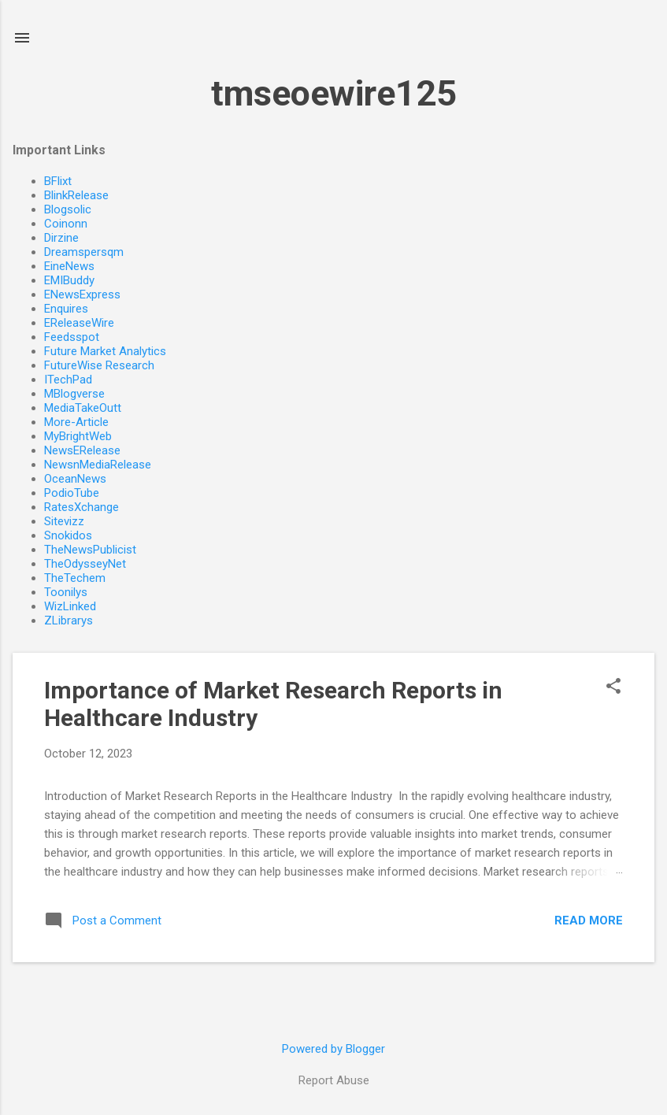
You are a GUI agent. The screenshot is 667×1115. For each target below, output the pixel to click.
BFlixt (58, 181)
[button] (613, 687)
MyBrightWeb (78, 436)
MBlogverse (74, 394)
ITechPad (68, 379)
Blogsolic (67, 209)
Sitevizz (64, 521)
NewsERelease (82, 450)
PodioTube (71, 493)
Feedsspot (71, 337)
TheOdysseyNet (85, 564)
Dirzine (61, 238)
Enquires (66, 309)
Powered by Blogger (333, 1049)
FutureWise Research (99, 365)
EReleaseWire (79, 323)
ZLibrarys (68, 620)
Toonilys (65, 592)
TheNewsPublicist (90, 550)
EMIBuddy (69, 280)
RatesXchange (81, 507)
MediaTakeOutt (82, 408)
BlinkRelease (76, 195)
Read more (588, 920)
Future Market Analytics (105, 351)
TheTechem (75, 578)
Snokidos (68, 535)
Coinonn (65, 224)
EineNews (69, 266)
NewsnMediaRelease (97, 464)
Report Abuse (333, 1080)
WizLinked (70, 606)
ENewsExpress (82, 294)
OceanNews (75, 479)
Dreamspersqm (84, 252)
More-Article (76, 422)
